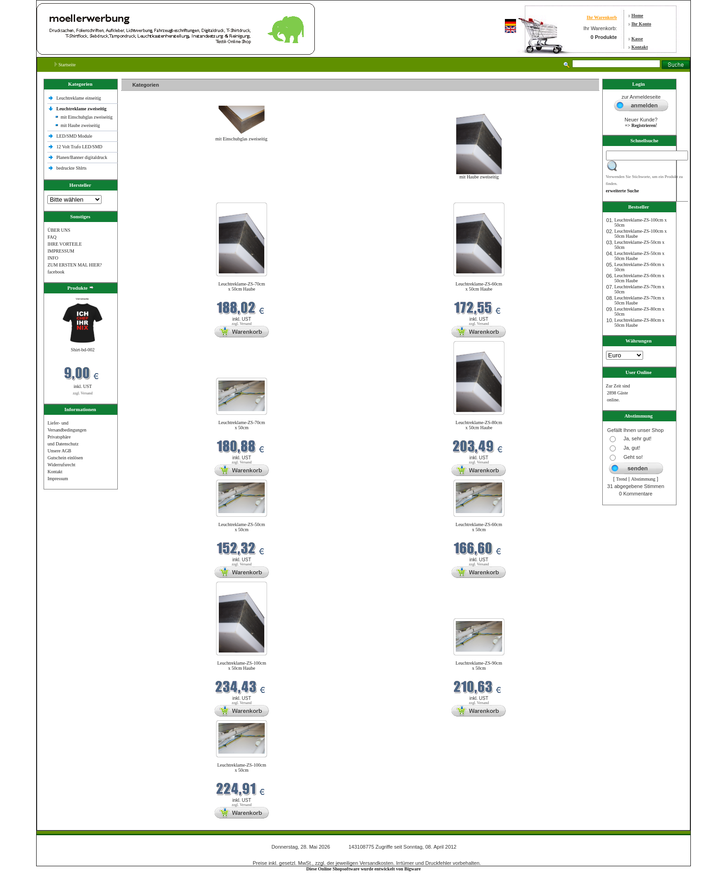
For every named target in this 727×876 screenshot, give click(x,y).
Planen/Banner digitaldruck (81, 157)
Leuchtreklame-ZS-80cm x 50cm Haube (479, 425)
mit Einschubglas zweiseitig (87, 117)
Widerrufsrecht (61, 464)
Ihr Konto (641, 23)
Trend (621, 479)
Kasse (637, 38)
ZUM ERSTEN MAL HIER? (74, 264)
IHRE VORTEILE (64, 244)
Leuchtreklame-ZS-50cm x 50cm (241, 527)
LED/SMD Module (74, 136)
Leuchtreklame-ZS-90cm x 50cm (479, 665)
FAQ (51, 237)
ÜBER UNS (58, 230)
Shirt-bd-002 (83, 349)
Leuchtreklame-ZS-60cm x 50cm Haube (479, 286)
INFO (52, 257)
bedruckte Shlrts (71, 168)
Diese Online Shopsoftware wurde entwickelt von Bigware (363, 868)
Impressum (57, 478)
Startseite (65, 64)
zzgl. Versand (83, 393)
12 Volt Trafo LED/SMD (79, 146)
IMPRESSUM (60, 251)
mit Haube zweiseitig (80, 125)
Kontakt (639, 47)
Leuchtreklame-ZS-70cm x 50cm (241, 425)
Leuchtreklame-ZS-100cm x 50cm (241, 767)
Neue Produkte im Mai (144, 196)
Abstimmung (643, 479)
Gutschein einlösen (65, 457)
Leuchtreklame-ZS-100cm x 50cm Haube (241, 665)
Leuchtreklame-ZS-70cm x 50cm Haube (241, 286)
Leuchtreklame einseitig (79, 98)
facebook (55, 271)
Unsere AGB (59, 450)
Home (637, 15)
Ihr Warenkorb (602, 17)
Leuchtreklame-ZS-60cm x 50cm (479, 527)
